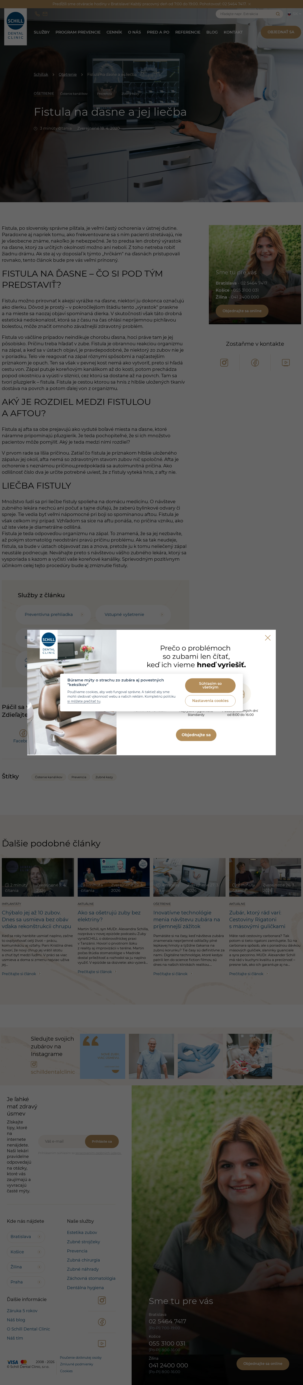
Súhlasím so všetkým (210, 686)
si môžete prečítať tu (83, 701)
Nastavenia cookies (210, 701)
